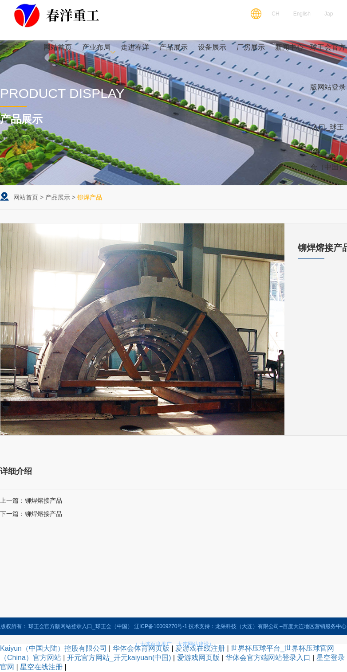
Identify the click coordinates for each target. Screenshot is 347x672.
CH (275, 14)
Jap (328, 14)
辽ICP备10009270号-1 (160, 626)
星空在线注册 (41, 667)
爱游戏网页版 (198, 657)
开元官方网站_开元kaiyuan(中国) (119, 657)
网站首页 (25, 197)
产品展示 (57, 197)
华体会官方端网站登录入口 (268, 657)
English (302, 14)
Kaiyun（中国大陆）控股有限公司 (53, 648)
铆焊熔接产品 (43, 500)
